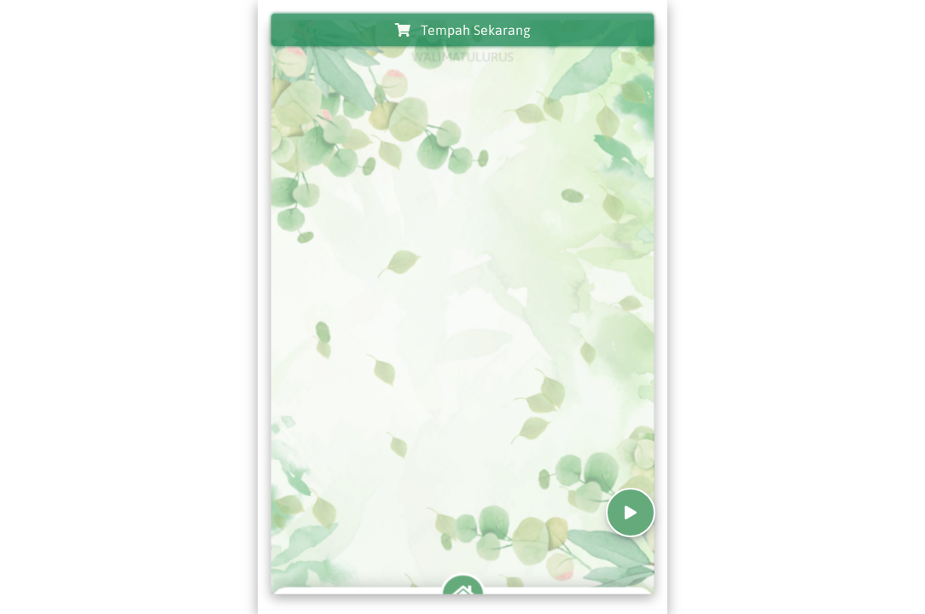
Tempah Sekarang (463, 30)
